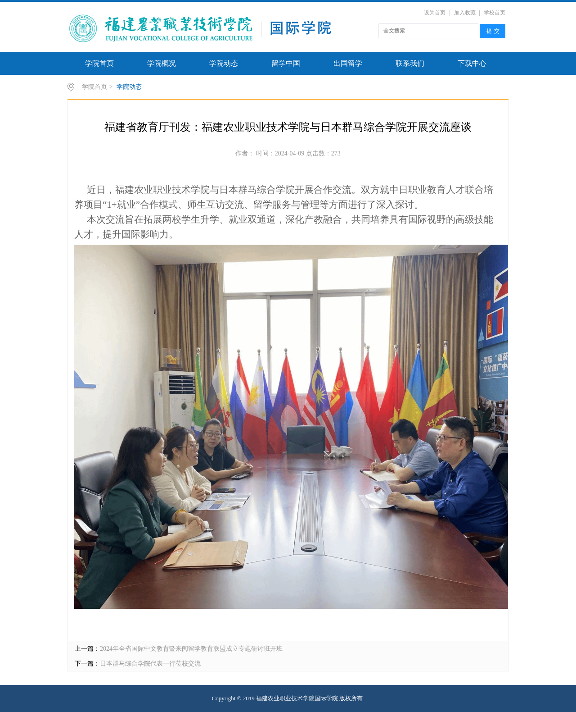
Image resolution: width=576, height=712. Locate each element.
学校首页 (494, 12)
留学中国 (285, 63)
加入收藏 (465, 12)
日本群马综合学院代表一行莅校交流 (150, 663)
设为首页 (435, 12)
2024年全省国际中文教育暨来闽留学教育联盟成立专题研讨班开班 (191, 648)
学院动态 (223, 63)
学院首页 (99, 63)
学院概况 (161, 63)
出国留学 (347, 63)
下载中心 (472, 63)
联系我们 (410, 63)
